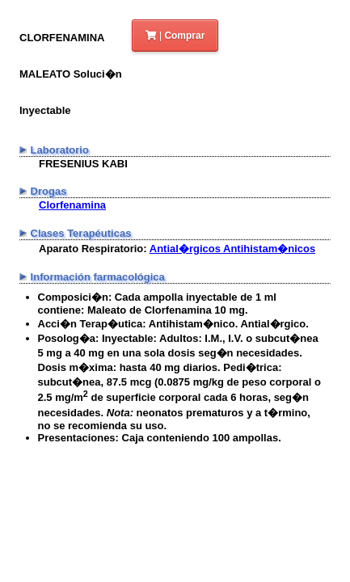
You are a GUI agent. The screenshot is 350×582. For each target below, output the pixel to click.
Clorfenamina (72, 205)
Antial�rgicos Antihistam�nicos (232, 248)
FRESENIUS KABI (83, 164)
